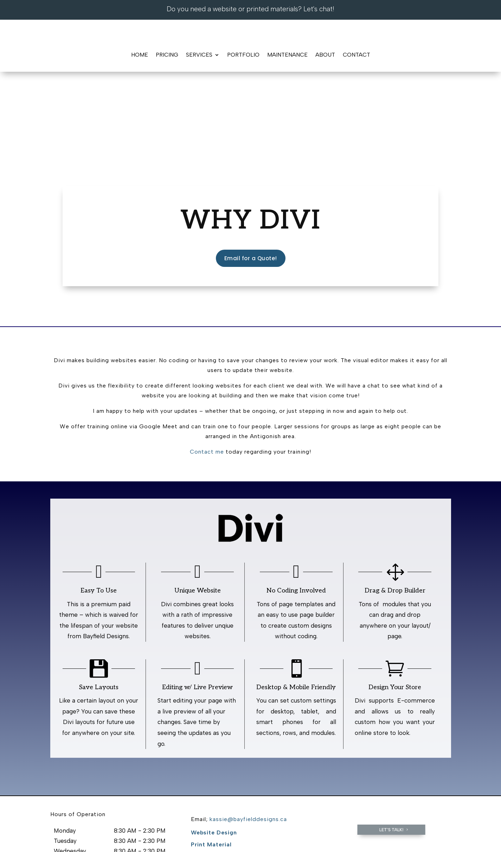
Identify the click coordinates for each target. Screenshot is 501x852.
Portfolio (243, 54)
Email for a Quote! (250, 183)
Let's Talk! (391, 755)
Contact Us (218, 834)
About (325, 54)
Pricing (167, 54)
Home (139, 54)
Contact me (207, 377)
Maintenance (287, 54)
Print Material (211, 770)
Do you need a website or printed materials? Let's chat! (250, 9)
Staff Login (260, 834)
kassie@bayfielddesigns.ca (248, 744)
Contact (356, 54)
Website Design (214, 758)
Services (199, 54)
